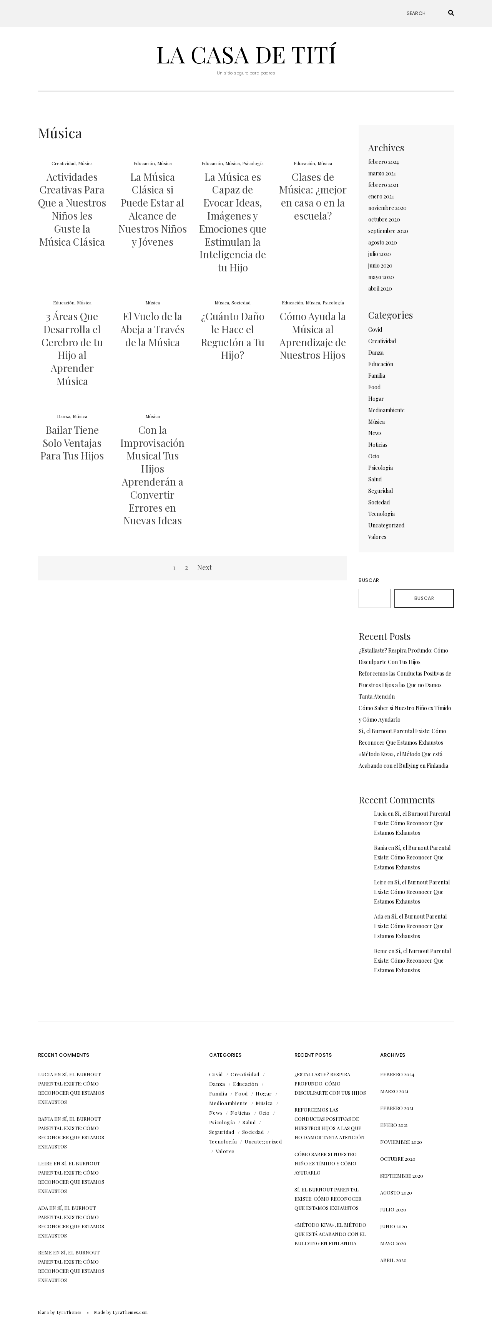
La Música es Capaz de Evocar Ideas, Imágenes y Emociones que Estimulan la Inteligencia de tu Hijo (232, 222)
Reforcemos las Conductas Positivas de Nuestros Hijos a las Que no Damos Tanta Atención (405, 685)
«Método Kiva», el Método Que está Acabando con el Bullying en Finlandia (330, 1233)
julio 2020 (379, 254)
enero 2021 (381, 196)
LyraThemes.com (130, 1312)
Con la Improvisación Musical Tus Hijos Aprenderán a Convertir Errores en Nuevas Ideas (152, 475)
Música (85, 163)
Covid (375, 329)
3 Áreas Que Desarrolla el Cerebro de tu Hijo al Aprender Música (72, 348)
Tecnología (381, 513)
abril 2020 (380, 288)
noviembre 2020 (387, 207)
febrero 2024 (383, 161)
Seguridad (380, 490)
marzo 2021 (382, 173)
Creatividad (64, 163)
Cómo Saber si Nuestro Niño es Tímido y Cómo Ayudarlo (325, 1163)
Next (204, 567)
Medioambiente (386, 410)
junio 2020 (380, 265)
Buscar (369, 580)
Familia (376, 375)
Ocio (373, 456)
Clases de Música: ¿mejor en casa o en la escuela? (313, 196)
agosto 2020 (382, 242)
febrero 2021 (383, 184)
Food (374, 387)
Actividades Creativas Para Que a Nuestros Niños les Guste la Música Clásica (72, 209)
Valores (377, 536)
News (375, 433)
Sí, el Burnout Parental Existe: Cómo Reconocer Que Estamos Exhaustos (412, 823)
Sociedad (241, 302)
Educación (144, 163)
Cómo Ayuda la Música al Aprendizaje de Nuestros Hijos (312, 335)
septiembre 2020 (388, 231)
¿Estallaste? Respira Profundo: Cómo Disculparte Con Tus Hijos (330, 1083)
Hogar (376, 398)
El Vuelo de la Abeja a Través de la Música (152, 329)
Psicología (253, 163)
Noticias (377, 444)
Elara (43, 1312)
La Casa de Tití (246, 53)
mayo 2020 (381, 277)
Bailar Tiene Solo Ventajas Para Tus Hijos (72, 443)
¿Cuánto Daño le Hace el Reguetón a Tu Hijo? (232, 335)
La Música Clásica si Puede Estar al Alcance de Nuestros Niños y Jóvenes (152, 209)
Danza (63, 416)
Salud (375, 479)
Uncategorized (386, 525)
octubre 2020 (384, 219)
